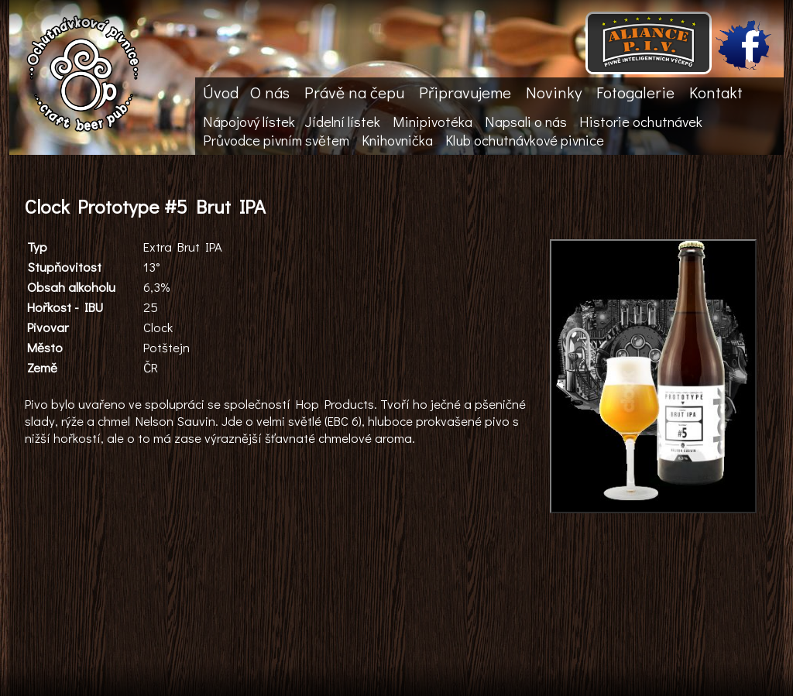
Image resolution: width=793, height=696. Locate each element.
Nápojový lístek (249, 121)
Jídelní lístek (342, 121)
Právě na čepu (354, 92)
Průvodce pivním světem (276, 140)
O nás (270, 92)
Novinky (554, 92)
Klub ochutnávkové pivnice (524, 140)
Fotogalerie (635, 92)
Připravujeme (465, 92)
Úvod (221, 92)
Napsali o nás (526, 121)
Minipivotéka (432, 121)
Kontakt (716, 92)
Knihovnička (397, 140)
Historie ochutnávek (640, 121)
